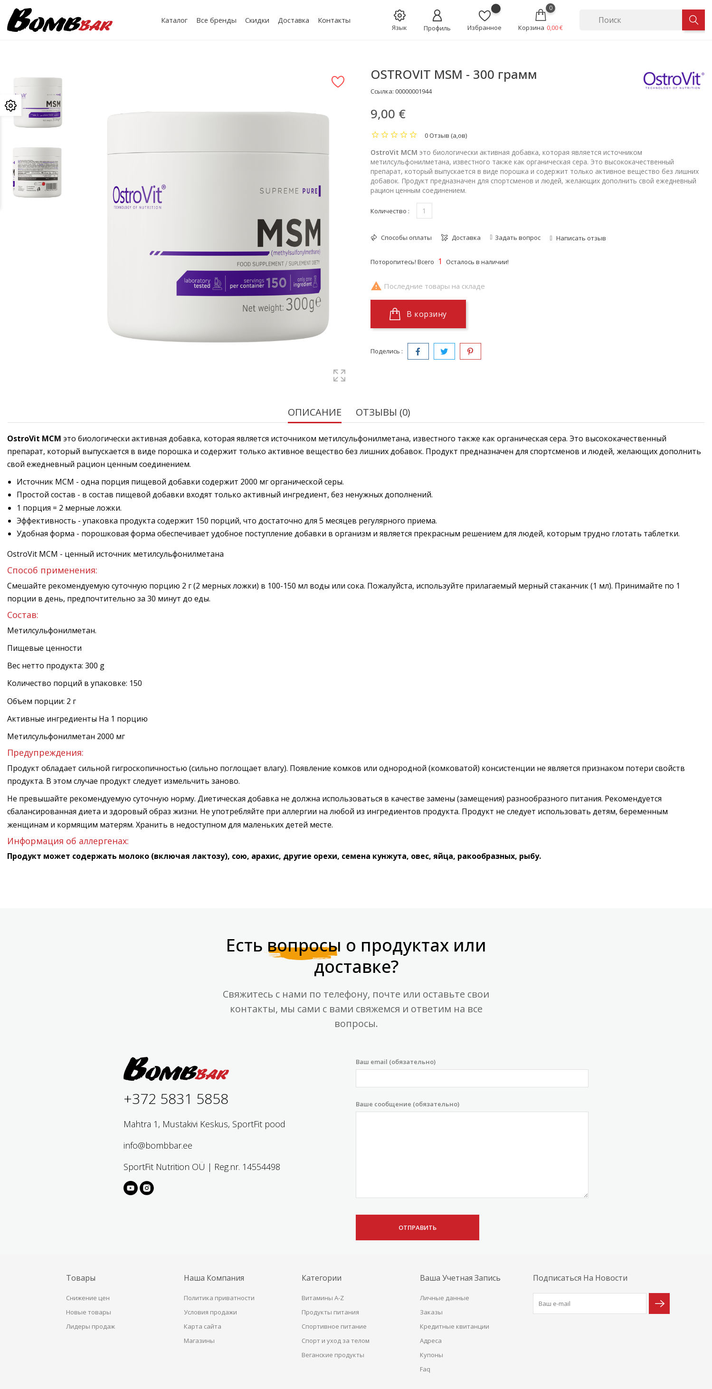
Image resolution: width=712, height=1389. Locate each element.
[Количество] (424, 211)
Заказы (431, 1312)
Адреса (431, 1340)
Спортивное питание (334, 1326)
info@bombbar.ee (157, 1145)
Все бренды (216, 20)
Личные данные (444, 1298)
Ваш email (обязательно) (472, 1072)
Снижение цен (88, 1298)
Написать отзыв (580, 238)
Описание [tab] (315, 413)
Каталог (174, 20)
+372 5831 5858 (175, 1098)
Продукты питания (330, 1312)
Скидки (257, 20)
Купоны (431, 1355)
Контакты (334, 20)
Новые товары (88, 1312)
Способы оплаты (406, 237)
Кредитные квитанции (454, 1326)
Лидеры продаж (90, 1326)
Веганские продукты (333, 1355)
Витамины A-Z (323, 1298)
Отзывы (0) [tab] (383, 413)
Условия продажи (210, 1312)
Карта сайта (202, 1326)
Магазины (199, 1340)
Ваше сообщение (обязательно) (472, 1149)
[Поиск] (630, 20)
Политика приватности (219, 1298)
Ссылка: (382, 91)
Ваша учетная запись (460, 1278)
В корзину (418, 314)
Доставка (293, 20)
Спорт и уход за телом (336, 1340)
